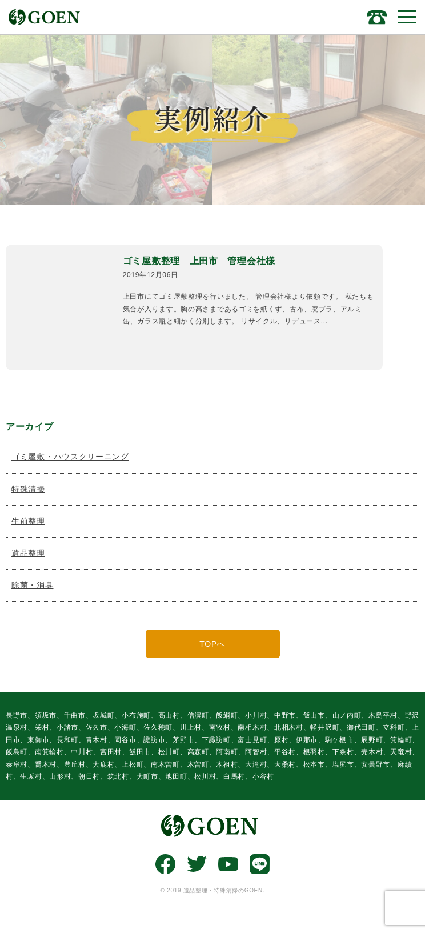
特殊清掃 (28, 489)
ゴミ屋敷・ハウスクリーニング (70, 456)
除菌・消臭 (32, 585)
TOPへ (212, 643)
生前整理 (28, 521)
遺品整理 (28, 553)
